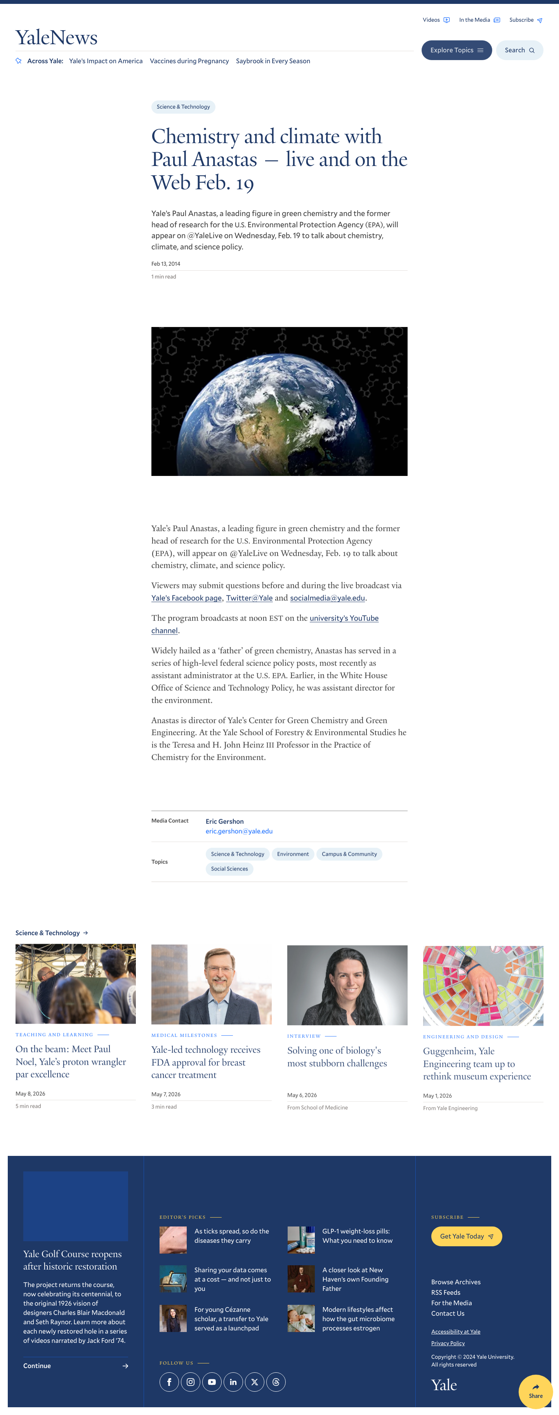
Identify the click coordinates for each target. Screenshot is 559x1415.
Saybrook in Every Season (273, 60)
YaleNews (57, 39)
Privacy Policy (448, 1343)
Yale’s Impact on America (106, 60)
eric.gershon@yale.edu (239, 837)
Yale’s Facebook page (186, 603)
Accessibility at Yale (456, 1331)
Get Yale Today (466, 1236)
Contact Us (448, 1313)
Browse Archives (456, 1281)
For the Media (451, 1302)
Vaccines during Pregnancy (189, 60)
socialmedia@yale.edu (327, 603)
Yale (444, 1387)
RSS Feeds (445, 1292)
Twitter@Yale (249, 603)
